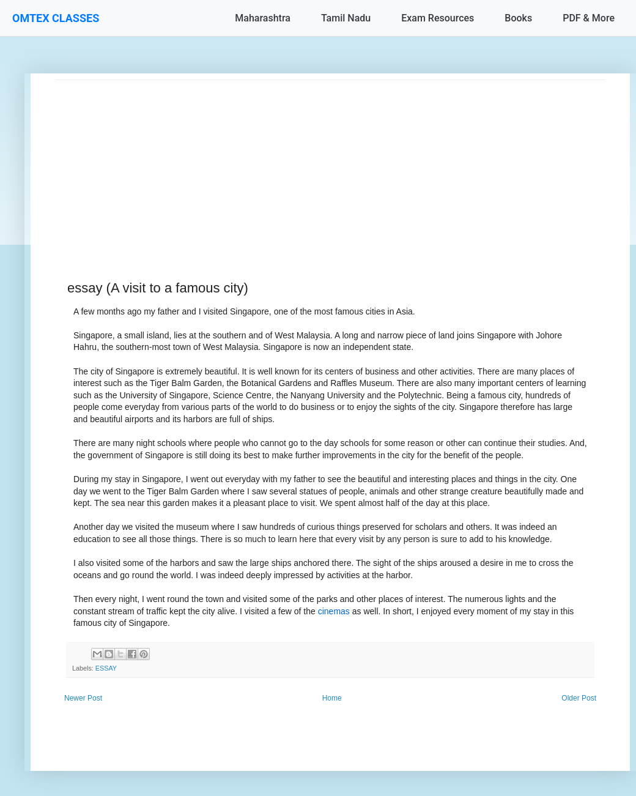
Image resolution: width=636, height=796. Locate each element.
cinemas (334, 611)
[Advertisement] (330, 165)
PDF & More (589, 18)
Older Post (578, 698)
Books (518, 18)
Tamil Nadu (346, 18)
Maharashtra (262, 18)
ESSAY (106, 668)
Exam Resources (437, 18)
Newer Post (83, 698)
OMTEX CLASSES (55, 18)
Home (332, 698)
